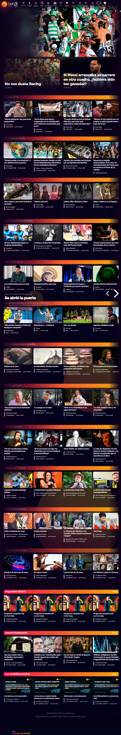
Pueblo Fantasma (69, 6)
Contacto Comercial (106, 9)
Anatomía (110, 5)
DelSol (12, 4)
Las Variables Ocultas (103, 6)
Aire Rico (56, 5)
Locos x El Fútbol (90, 6)
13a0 (63, 5)
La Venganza (76, 6)
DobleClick (22, 5)
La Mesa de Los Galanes (49, 6)
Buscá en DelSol (16, 6)
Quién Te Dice (43, 6)
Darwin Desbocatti (36, 6)
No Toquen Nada (29, 6)
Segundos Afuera (96, 6)
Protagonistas (83, 5)
